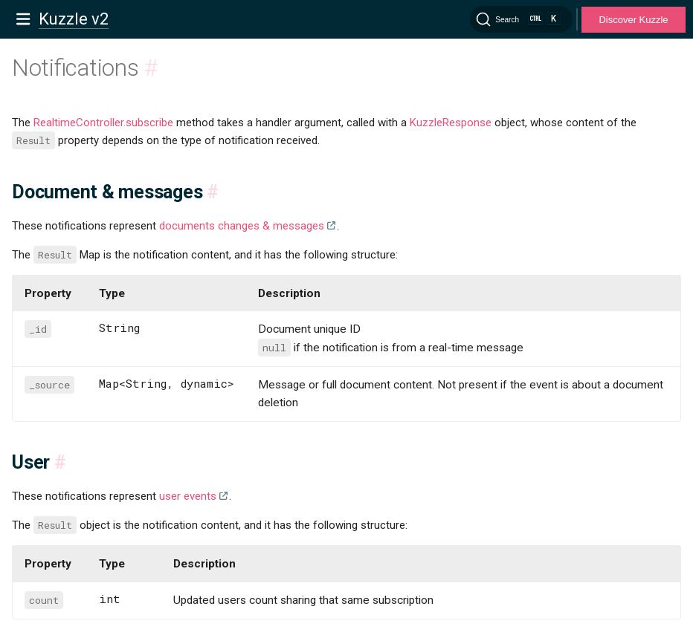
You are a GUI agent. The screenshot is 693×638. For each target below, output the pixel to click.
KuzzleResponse (450, 122)
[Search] (521, 19)
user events (187, 496)
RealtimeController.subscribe (103, 122)
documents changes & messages (241, 225)
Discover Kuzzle (633, 19)
